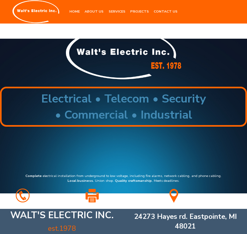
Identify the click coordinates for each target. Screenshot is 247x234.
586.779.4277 (53, 196)
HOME (74, 11)
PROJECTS (139, 11)
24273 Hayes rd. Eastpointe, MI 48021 (185, 221)
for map (209, 196)
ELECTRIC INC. (62, 221)
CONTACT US (166, 11)
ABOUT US (94, 11)
